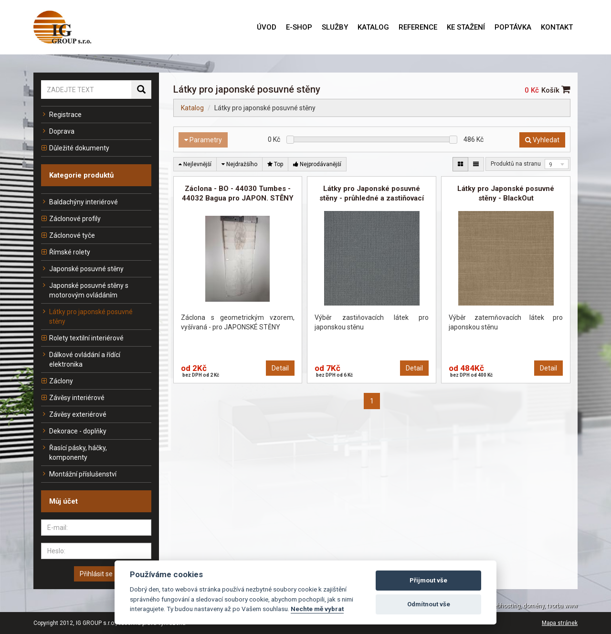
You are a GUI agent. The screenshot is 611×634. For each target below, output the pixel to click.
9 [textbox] (550, 164)
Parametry (203, 140)
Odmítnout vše (428, 604)
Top (275, 164)
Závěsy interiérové (73, 398)
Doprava (57, 131)
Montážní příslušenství (78, 474)
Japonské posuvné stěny (82, 269)
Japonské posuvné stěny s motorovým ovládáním (84, 290)
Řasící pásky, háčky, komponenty (74, 452)
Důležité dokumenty (75, 148)
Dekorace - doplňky (73, 431)
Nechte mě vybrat (317, 609)
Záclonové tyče (68, 235)
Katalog (192, 108)
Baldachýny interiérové (79, 202)
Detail (280, 368)
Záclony (57, 381)
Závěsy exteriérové (73, 414)
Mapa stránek (560, 623)
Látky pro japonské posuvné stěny (87, 316)
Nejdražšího (239, 164)
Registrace (61, 114)
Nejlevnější (195, 164)
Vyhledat (542, 140)
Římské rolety (65, 252)
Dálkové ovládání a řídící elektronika (80, 359)
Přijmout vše (428, 580)
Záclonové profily (71, 218)
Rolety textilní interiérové (82, 338)
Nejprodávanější (317, 164)
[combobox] (557, 164)
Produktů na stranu (516, 163)
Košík (555, 90)
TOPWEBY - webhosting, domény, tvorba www (518, 605)
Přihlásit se (96, 574)
